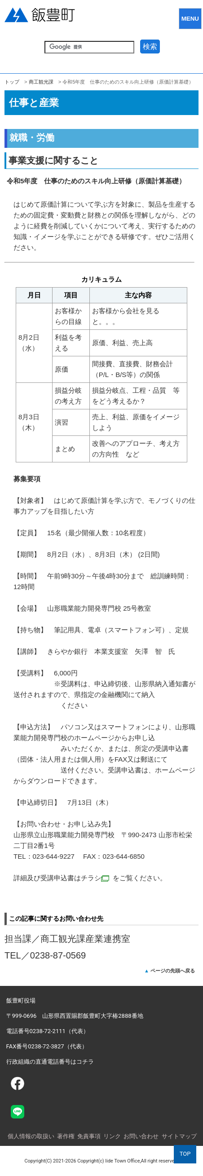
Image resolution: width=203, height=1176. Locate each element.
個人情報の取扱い (31, 1136)
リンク (112, 1136)
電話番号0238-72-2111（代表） (47, 1031)
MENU (190, 18)
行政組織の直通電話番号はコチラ (50, 1061)
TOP (185, 1153)
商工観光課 (41, 81)
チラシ (95, 878)
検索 (150, 46)
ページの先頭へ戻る (172, 970)
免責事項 (89, 1136)
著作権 (66, 1136)
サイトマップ (179, 1136)
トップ (11, 81)
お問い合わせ (141, 1136)
